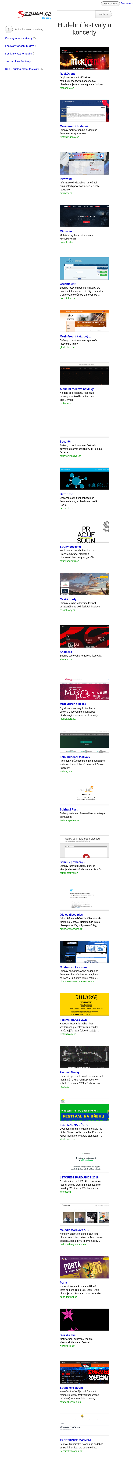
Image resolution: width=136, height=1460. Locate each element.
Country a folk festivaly (18, 38)
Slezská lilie (68, 1335)
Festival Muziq (69, 1072)
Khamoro (66, 651)
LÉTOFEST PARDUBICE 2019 (79, 1177)
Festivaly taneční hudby (19, 45)
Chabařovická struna (73, 967)
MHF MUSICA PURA (73, 704)
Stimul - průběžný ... (73, 862)
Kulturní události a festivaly (29, 29)
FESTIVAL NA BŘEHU (74, 1124)
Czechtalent (68, 283)
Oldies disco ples (71, 914)
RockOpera (67, 73)
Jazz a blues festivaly (18, 61)
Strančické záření (71, 1387)
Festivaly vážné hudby (18, 53)
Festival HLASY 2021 (73, 1019)
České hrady (68, 599)
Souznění (66, 441)
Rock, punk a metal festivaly (22, 68)
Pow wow (66, 178)
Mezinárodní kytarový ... (75, 336)
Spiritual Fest (68, 809)
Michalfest (66, 231)
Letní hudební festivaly (75, 756)
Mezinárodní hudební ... (75, 126)
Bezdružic (66, 494)
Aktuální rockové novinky (77, 389)
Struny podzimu (70, 546)
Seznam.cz (127, 3)
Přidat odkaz (110, 3)
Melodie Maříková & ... (74, 1230)
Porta (63, 1282)
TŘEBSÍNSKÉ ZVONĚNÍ (75, 1440)
